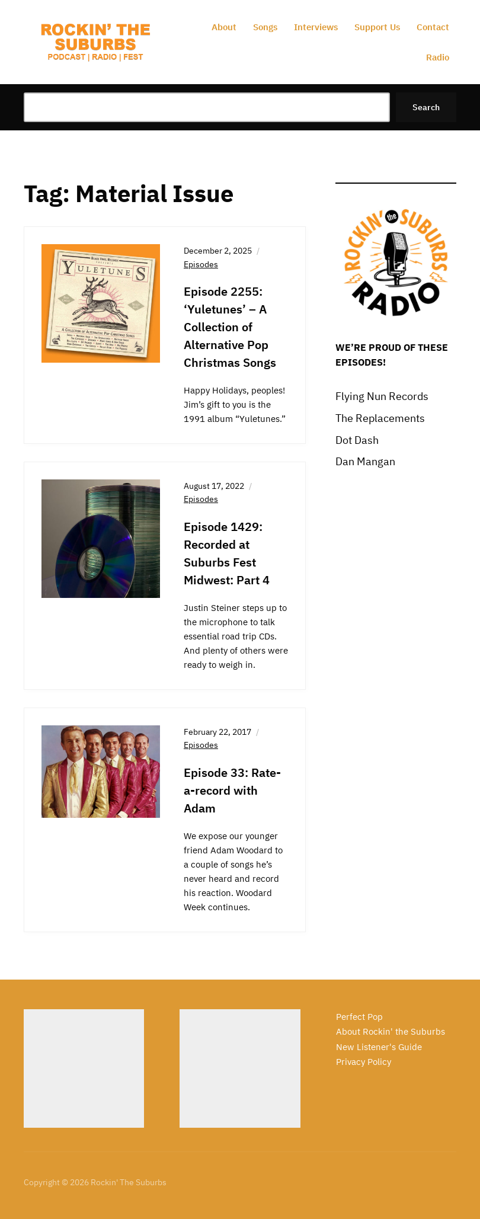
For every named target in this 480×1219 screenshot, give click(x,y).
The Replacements (380, 418)
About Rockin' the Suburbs (390, 1031)
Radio (437, 57)
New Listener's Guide (379, 1046)
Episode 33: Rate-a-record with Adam (232, 790)
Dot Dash (357, 440)
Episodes (201, 264)
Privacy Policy (363, 1061)
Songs (265, 27)
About (224, 27)
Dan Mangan (365, 461)
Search (426, 107)
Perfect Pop (359, 1016)
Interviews (316, 27)
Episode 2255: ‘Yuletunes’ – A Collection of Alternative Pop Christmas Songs (230, 326)
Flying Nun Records (381, 396)
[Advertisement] (84, 1068)
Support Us (377, 27)
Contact (433, 27)
